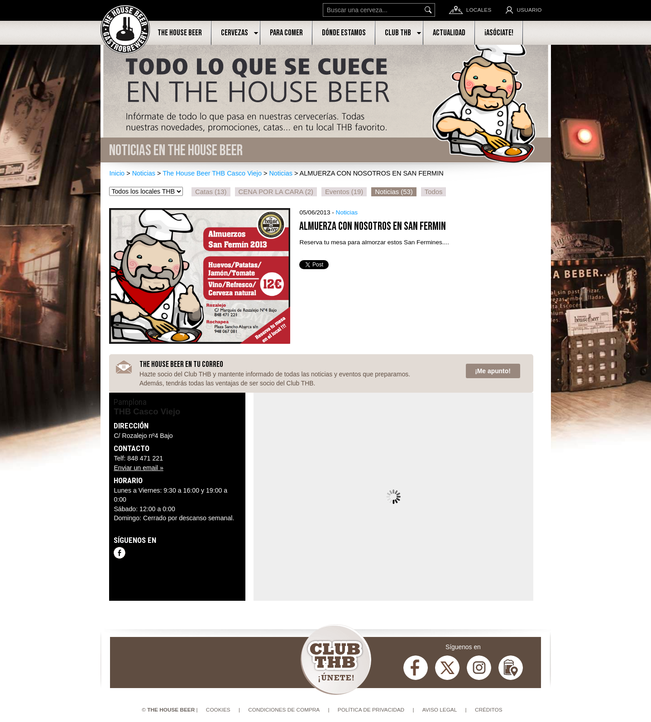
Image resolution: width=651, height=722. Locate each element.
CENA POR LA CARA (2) (276, 191)
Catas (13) (210, 191)
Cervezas (234, 33)
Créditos (489, 710)
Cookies (218, 710)
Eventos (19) (344, 191)
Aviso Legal (439, 710)
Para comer (286, 33)
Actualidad (449, 33)
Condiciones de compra (284, 710)
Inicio (116, 173)
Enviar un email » (138, 467)
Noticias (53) (394, 191)
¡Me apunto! (493, 371)
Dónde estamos (344, 33)
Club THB (398, 33)
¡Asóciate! (498, 33)
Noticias (143, 173)
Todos (434, 191)
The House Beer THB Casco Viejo (212, 173)
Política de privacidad (371, 710)
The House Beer (180, 33)
